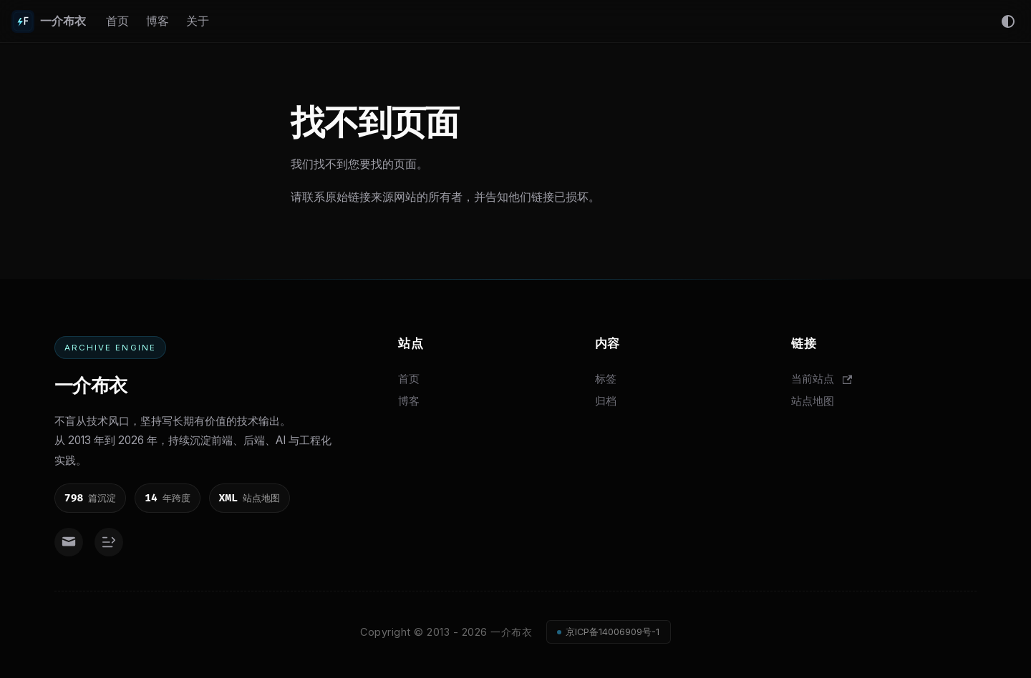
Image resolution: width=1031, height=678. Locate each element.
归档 (605, 401)
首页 (117, 21)
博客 (157, 21)
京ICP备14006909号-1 (612, 632)
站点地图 (812, 401)
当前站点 (821, 378)
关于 (197, 21)
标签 (605, 378)
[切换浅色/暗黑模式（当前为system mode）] (1008, 21)
